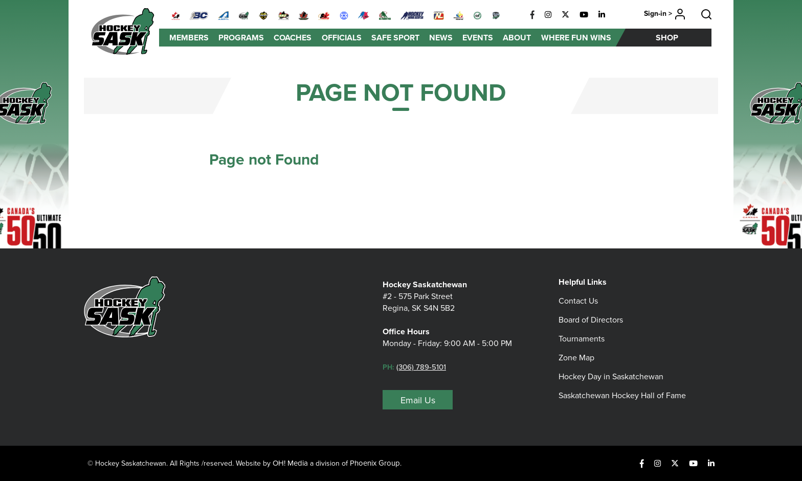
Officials (342, 37)
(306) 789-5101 (421, 367)
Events (477, 37)
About (517, 37)
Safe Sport (395, 37)
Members (189, 37)
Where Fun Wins (576, 37)
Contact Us (578, 301)
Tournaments (582, 339)
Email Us (417, 400)
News (441, 37)
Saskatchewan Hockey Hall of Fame (622, 395)
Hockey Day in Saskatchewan (611, 376)
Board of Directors (591, 320)
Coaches (292, 37)
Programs (241, 37)
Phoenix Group (375, 463)
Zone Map (576, 357)
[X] (565, 15)
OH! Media (290, 463)
